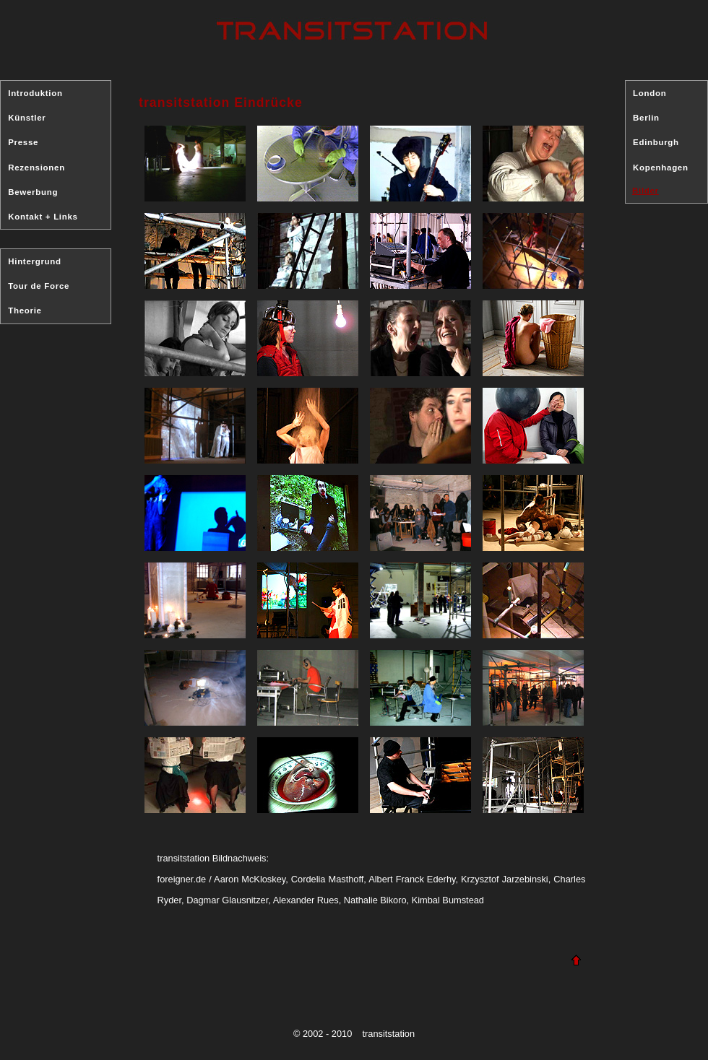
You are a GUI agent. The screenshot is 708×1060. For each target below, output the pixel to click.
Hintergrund (34, 261)
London (649, 93)
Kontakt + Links (42, 216)
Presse (23, 142)
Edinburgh (656, 142)
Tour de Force (38, 286)
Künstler (27, 117)
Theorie (24, 310)
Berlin (646, 117)
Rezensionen (36, 167)
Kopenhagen (660, 167)
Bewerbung (33, 192)
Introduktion (35, 93)
